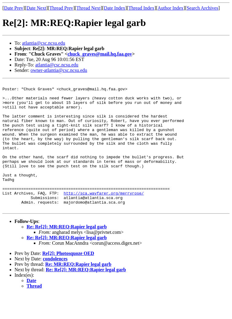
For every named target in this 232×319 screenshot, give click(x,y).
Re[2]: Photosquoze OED (68, 278)
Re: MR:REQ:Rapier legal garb (78, 289)
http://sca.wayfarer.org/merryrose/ (104, 215)
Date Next (36, 8)
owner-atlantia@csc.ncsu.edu (59, 70)
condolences (55, 284)
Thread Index (141, 8)
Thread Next (88, 8)
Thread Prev (61, 8)
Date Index (114, 8)
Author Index (171, 8)
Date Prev (13, 8)
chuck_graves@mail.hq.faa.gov (99, 53)
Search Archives (202, 8)
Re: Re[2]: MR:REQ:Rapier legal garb (67, 252)
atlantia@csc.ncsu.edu (43, 43)
